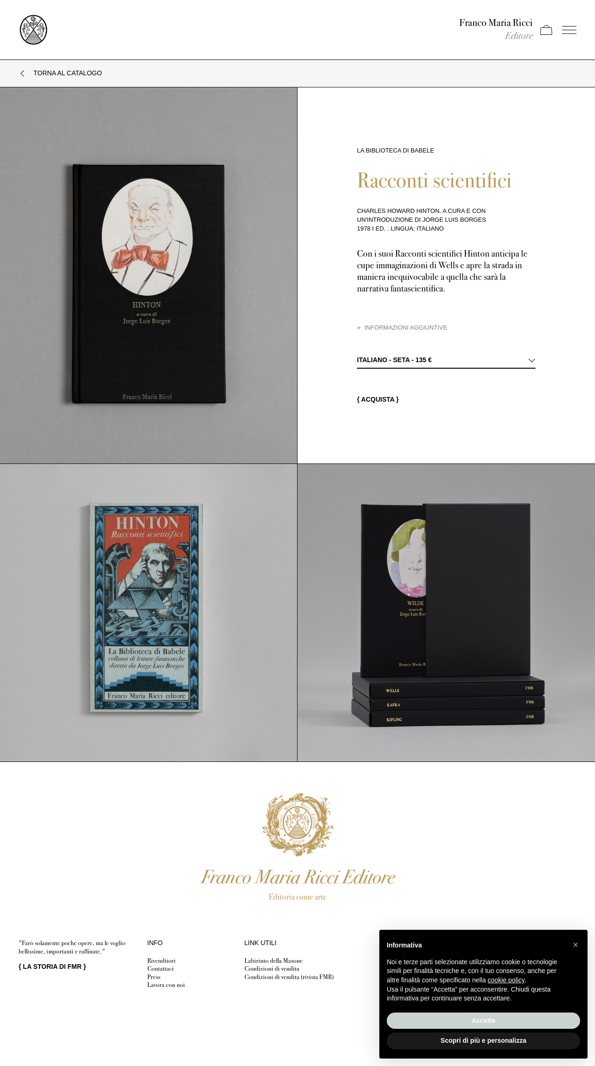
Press (153, 977)
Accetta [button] (484, 1020)
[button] (575, 944)
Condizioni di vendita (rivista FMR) (289, 977)
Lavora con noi (166, 985)
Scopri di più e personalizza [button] (483, 1040)
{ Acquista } (378, 399)
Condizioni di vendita (272, 969)
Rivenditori (161, 961)
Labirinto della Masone (274, 961)
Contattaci (160, 969)
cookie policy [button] (506, 980)
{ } (52, 966)
